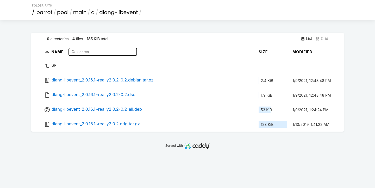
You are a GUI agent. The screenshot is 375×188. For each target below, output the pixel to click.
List (306, 38)
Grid (322, 38)
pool (62, 12)
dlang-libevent (118, 12)
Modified (302, 52)
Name (58, 51)
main (80, 12)
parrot (44, 12)
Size (263, 52)
